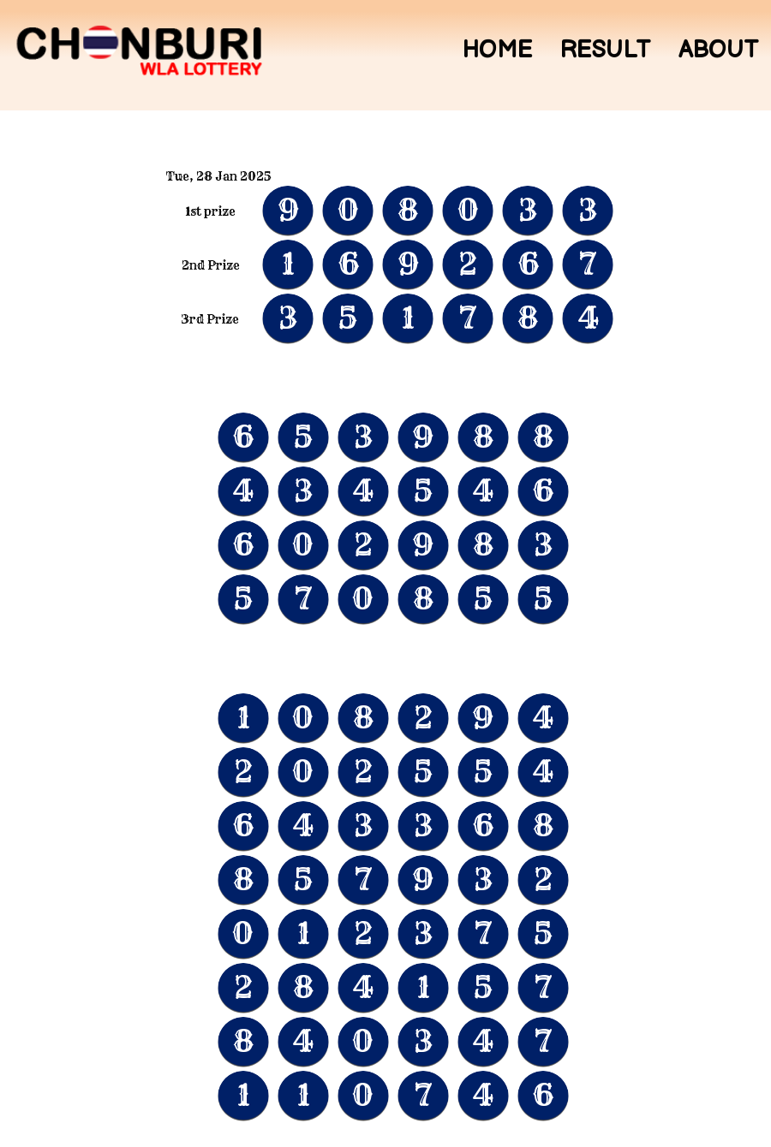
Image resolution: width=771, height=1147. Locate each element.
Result (605, 50)
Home (497, 50)
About (718, 50)
